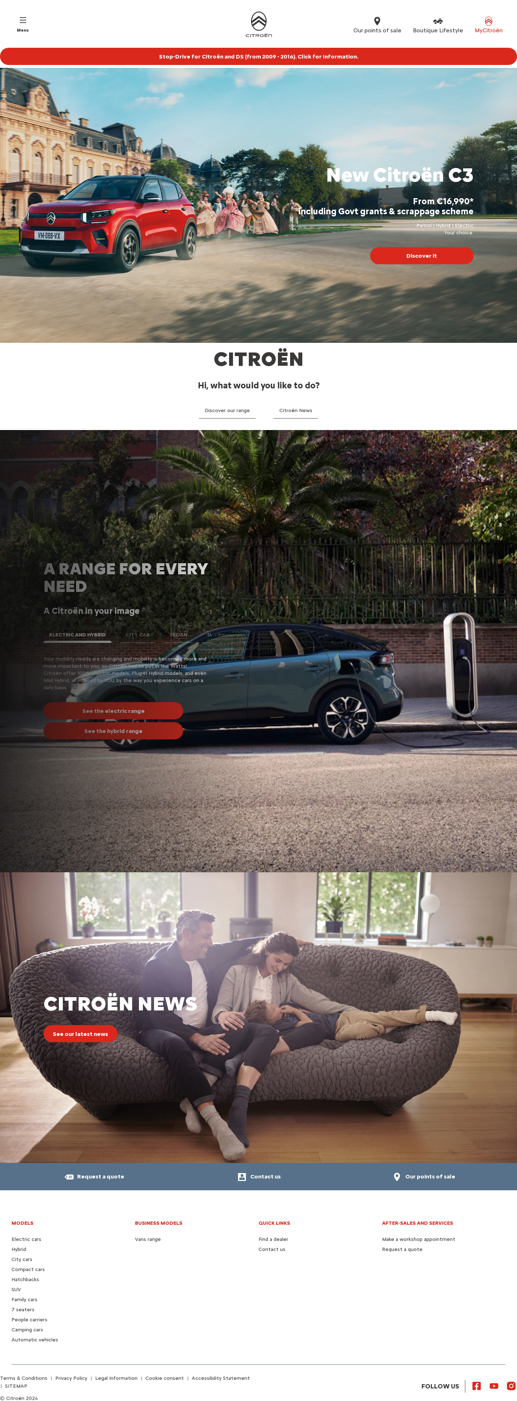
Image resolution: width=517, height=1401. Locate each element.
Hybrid (18, 1249)
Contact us (271, 1249)
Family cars (24, 1300)
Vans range (148, 1239)
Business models (158, 1223)
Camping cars (27, 1330)
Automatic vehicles (34, 1340)
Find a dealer (273, 1239)
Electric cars (26, 1239)
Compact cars (28, 1269)
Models (22, 1223)
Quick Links (274, 1223)
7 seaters (22, 1310)
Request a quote (402, 1249)
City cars (21, 1259)
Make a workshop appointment (418, 1239)
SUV (16, 1289)
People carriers (29, 1320)
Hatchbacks (25, 1279)
